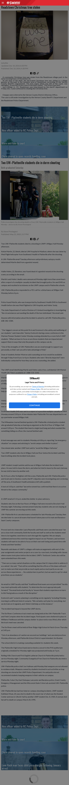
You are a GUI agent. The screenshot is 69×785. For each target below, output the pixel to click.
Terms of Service (38, 386)
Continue (34, 405)
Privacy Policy (35, 389)
